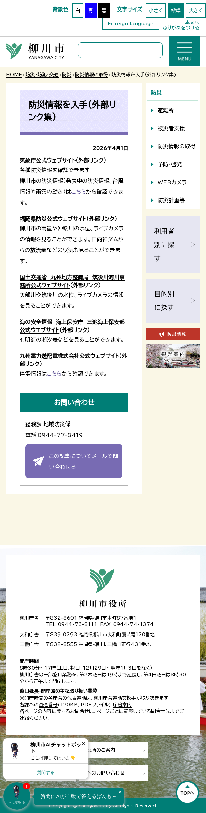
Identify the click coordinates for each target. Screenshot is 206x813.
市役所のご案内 (98, 750)
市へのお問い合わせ (103, 773)
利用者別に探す (164, 245)
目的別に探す (164, 300)
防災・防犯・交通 (42, 74)
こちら (78, 191)
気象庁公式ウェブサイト (48, 160)
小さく (156, 10)
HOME (14, 74)
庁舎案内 (122, 704)
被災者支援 (171, 128)
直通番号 (48, 704)
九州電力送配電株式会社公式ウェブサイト (69, 356)
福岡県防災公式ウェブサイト (53, 219)
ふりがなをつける (181, 27)
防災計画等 (171, 200)
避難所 (166, 110)
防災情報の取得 (91, 74)
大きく (196, 10)
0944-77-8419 (60, 435)
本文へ (192, 22)
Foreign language (130, 23)
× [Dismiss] (83, 743)
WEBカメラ (172, 182)
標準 (176, 10)
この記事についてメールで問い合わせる (83, 461)
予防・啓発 (170, 164)
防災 (66, 74)
